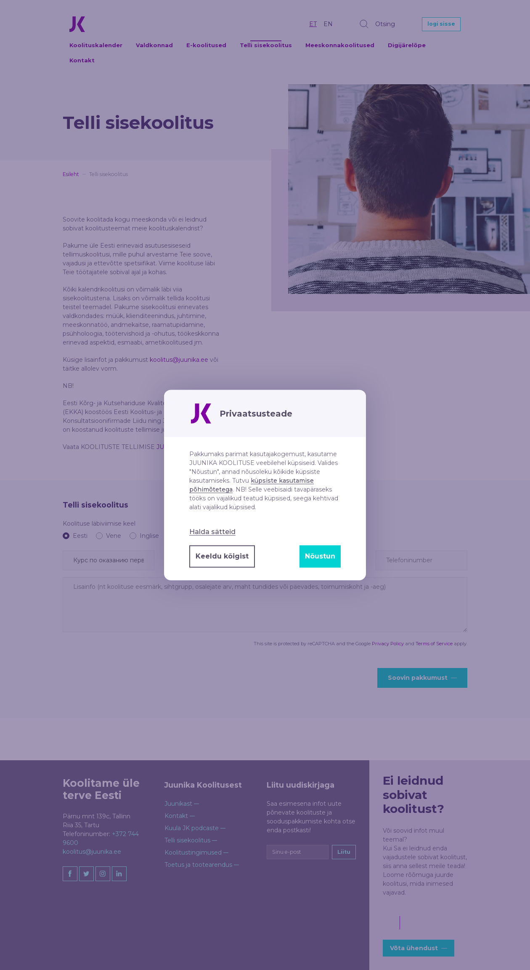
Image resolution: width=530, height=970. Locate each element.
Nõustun (320, 556)
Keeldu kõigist (222, 556)
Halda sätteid (212, 531)
